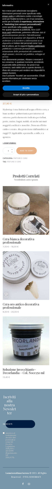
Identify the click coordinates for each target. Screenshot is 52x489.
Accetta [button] (26, 88)
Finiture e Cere (20, 158)
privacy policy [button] (8, 16)
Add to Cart (26, 151)
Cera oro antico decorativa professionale (21, 306)
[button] (48, 4)
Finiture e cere (14, 162)
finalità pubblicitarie (36, 46)
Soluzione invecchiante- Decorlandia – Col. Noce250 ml (23, 371)
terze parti (6, 32)
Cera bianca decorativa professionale (18, 240)
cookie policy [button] (27, 27)
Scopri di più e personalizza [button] (26, 94)
